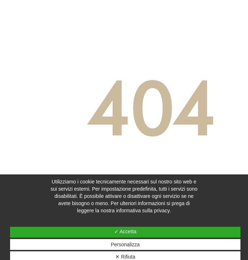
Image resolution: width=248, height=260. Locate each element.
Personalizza (125, 244)
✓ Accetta (125, 231)
